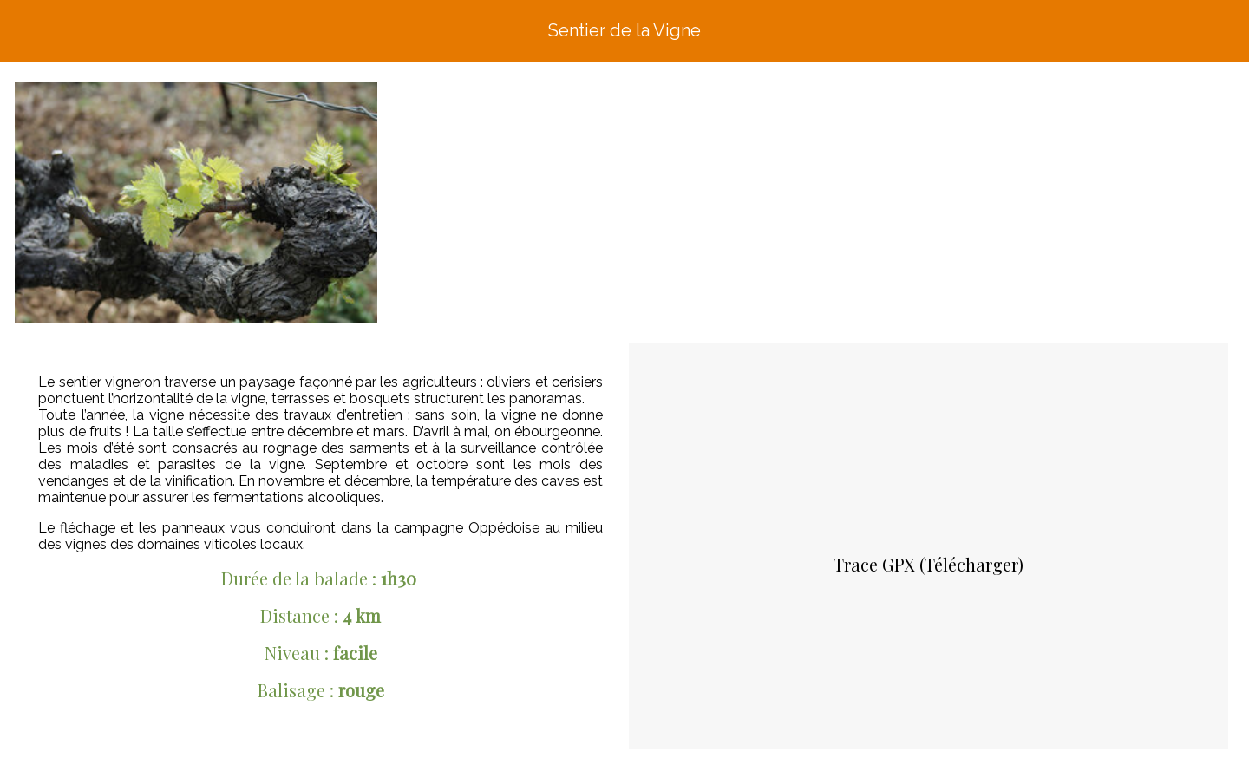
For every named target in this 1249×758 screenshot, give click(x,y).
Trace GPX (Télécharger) (928, 564)
